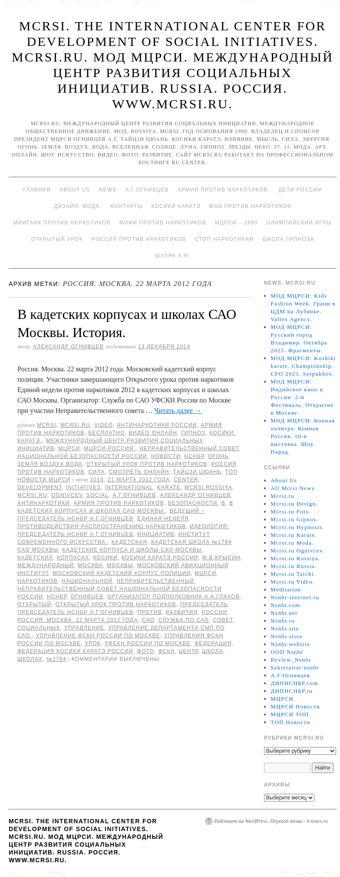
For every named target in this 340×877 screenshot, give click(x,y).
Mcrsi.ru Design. (294, 503)
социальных (38, 628)
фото (145, 651)
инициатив (155, 534)
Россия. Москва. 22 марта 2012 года (77, 620)
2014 (97, 480)
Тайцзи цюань (197, 472)
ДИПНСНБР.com (294, 683)
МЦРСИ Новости (295, 706)
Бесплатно (106, 433)
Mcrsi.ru (75, 425)
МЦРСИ (69, 448)
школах (30, 659)
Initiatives (83, 487)
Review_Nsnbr (291, 659)
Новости (166, 456)
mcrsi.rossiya (208, 487)
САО (148, 620)
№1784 (56, 659)
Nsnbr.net (284, 613)
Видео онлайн (153, 433)
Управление (84, 628)
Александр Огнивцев (68, 347)
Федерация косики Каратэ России (75, 651)
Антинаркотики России (157, 425)
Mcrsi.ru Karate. (294, 535)
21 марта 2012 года (139, 480)
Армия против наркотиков (119, 503)
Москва (90, 565)
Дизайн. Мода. (78, 206)
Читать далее (177, 410)
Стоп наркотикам (224, 239)
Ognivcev (67, 495)
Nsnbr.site (285, 628)
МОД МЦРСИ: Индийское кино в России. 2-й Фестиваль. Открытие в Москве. (302, 397)
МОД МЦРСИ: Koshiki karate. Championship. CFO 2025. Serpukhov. (303, 366)
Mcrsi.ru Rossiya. (295, 558)
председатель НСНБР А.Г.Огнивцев (75, 612)
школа (212, 651)
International (129, 487)
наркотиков (37, 581)
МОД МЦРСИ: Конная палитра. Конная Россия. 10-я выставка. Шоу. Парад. (303, 436)
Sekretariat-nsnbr (295, 667)
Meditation (286, 589)
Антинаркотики (43, 503)
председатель (204, 604)
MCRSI (46, 425)
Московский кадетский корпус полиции (122, 573)
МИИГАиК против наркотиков (62, 223)
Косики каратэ (176, 206)
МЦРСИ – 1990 (236, 223)
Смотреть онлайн (139, 472)
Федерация (213, 643)
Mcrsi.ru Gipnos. (294, 519)
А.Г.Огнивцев (146, 190)
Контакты (126, 206)
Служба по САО (183, 620)
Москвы (120, 565)
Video (103, 425)
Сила (96, 472)
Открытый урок (57, 239)
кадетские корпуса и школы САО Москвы (132, 550)
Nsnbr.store (287, 636)
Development (39, 487)
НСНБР (195, 456)
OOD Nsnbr (287, 652)
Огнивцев (87, 597)
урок (93, 643)
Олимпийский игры (299, 223)
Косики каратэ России (160, 558)
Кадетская (129, 542)
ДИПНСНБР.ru (292, 691)
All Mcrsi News (292, 488)
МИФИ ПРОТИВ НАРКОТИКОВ (162, 223)
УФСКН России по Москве (148, 643)
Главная (36, 190)
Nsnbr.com (285, 605)
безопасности (193, 503)
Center (186, 480)
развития (182, 612)
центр (188, 651)
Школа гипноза (288, 239)
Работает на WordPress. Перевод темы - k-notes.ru (271, 821)
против (149, 612)
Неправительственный (155, 581)
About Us (74, 190)
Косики (105, 558)
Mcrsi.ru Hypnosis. (297, 527)
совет (223, 620)
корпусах (73, 558)
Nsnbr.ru (283, 620)
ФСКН (166, 651)
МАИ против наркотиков (250, 206)
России (214, 612)
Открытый (34, 604)
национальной (87, 581)
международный (45, 565)
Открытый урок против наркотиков (146, 464)
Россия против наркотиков (139, 239)
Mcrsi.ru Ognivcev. (297, 550)
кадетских (35, 558)
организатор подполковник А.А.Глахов (173, 597)
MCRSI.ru (32, 495)
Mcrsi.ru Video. (292, 581)
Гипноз (193, 433)
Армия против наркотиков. (224, 190)
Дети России (300, 190)
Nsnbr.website (290, 644)
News (108, 190)
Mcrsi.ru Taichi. (293, 574)
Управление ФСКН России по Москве (98, 636)
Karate (169, 487)
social (97, 495)
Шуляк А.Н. (172, 256)
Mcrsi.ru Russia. (294, 566)
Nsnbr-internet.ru (295, 597)
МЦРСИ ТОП (290, 714)
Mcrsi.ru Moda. (292, 542)
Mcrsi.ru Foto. (291, 511)
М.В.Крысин (221, 558)
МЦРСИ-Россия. (109, 448)
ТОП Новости (290, 722)
